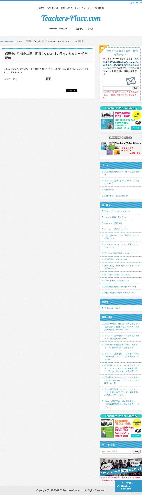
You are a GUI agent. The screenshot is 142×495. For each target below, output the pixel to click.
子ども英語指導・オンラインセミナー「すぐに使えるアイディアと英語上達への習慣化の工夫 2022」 (121, 392)
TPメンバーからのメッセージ (117, 211)
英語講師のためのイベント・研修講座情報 (121, 173)
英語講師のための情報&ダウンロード (120, 287)
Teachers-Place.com (71, 18)
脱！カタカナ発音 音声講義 (117, 274)
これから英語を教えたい (115, 217)
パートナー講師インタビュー (117, 229)
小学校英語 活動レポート (116, 259)
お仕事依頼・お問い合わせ (116, 196)
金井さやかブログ (112, 308)
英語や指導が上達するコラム (117, 280)
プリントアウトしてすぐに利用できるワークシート (121, 245)
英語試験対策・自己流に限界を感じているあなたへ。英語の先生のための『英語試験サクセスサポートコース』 (121, 327)
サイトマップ (136, 3)
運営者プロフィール (84, 29)
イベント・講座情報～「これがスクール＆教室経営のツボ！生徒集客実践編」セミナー (121, 357)
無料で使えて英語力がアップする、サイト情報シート (121, 267)
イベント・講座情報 (113, 223)
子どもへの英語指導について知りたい (120, 253)
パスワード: (24, 79)
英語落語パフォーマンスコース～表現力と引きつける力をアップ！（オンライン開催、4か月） (121, 380)
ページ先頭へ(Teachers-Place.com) (127, 486)
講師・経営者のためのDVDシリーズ (120, 292)
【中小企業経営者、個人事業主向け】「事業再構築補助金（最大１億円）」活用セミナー (121, 404)
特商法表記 (109, 189)
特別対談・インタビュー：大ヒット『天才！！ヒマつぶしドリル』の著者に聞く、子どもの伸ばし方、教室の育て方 (121, 368)
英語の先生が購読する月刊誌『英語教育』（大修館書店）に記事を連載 (120, 346)
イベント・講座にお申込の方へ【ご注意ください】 (121, 182)
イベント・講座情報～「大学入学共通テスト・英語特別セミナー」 (121, 337)
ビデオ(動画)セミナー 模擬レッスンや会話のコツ (121, 237)
